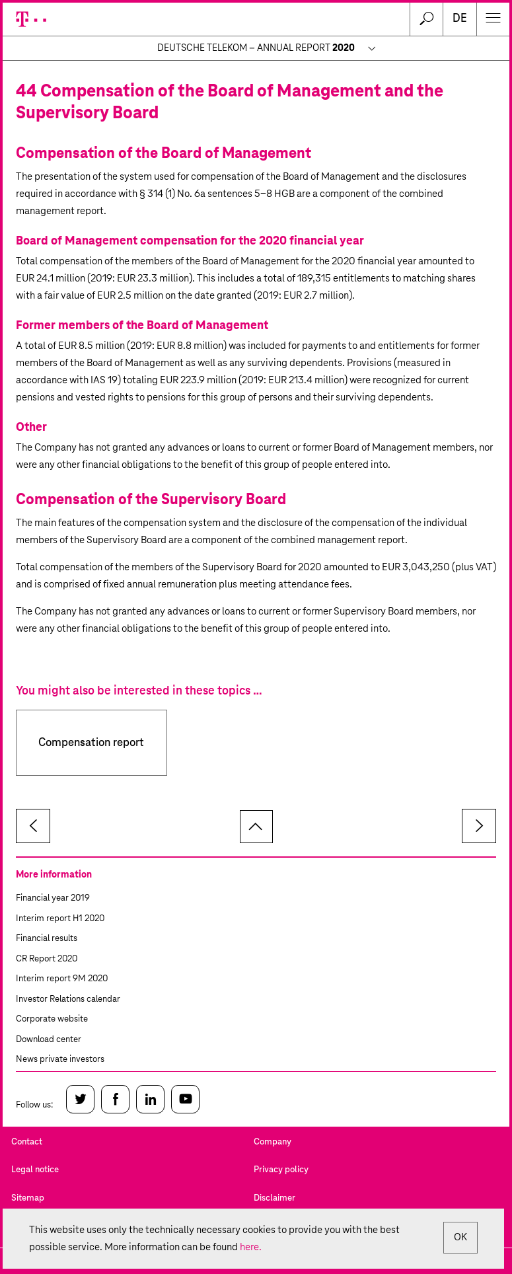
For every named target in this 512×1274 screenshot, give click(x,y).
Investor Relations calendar (68, 999)
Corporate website (52, 1019)
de (460, 19)
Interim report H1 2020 (60, 919)
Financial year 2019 (53, 898)
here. (251, 1247)
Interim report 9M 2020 (62, 979)
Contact (26, 1142)
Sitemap (27, 1198)
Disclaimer (274, 1198)
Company (272, 1142)
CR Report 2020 (46, 959)
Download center (48, 1040)
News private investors (60, 1060)
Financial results (46, 939)
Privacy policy (281, 1170)
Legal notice (35, 1170)
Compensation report (91, 743)
